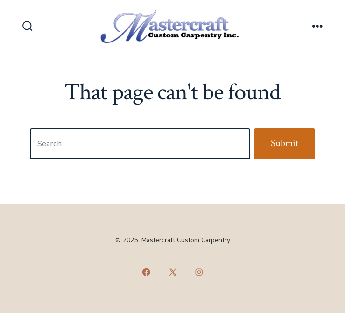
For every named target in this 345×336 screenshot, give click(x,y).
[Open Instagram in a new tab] (199, 272)
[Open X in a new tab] (172, 272)
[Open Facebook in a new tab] (146, 272)
